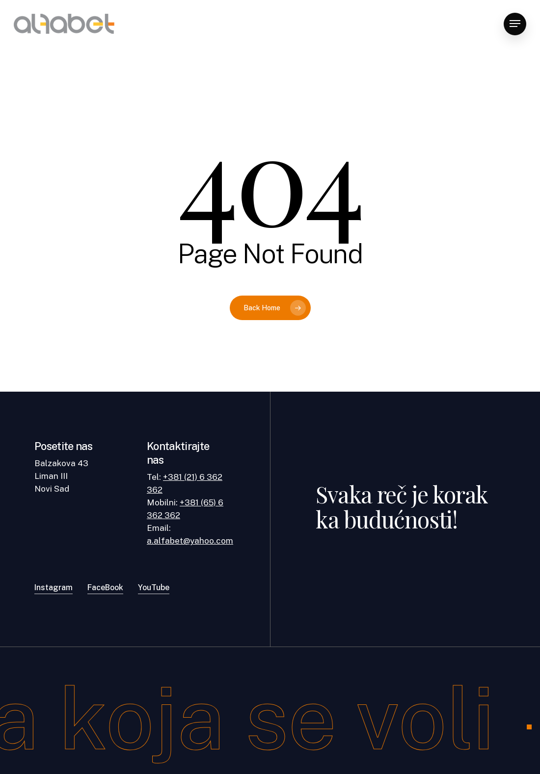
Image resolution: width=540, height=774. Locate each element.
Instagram (53, 587)
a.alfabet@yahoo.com (190, 541)
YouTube (153, 587)
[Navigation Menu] (515, 24)
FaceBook (105, 587)
